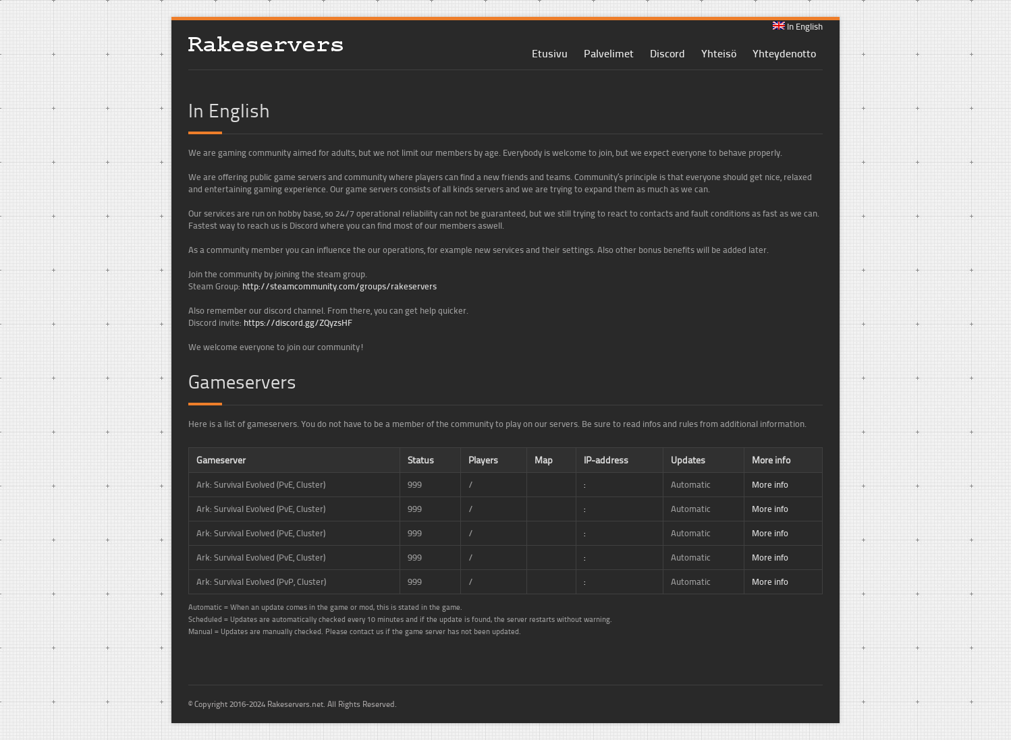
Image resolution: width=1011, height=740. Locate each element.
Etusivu (550, 53)
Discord (667, 53)
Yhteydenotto (784, 53)
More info (770, 484)
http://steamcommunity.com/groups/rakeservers (339, 286)
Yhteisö (718, 53)
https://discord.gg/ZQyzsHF (298, 322)
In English (798, 26)
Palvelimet (609, 53)
